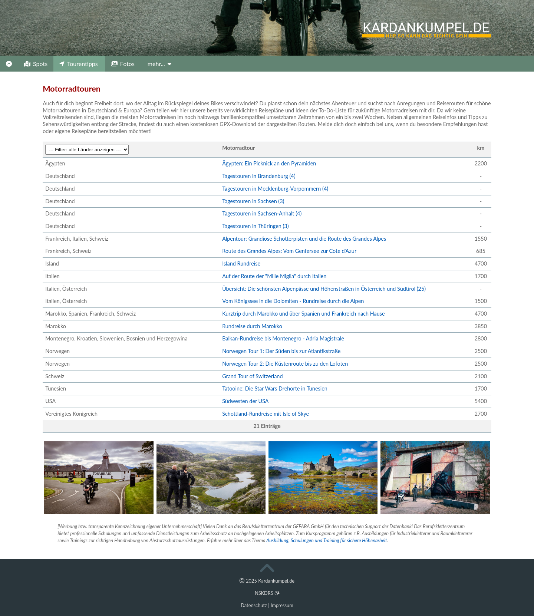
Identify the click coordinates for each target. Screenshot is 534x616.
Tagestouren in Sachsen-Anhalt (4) (261, 213)
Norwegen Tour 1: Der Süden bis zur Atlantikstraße (281, 351)
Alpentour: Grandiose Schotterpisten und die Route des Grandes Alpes (304, 238)
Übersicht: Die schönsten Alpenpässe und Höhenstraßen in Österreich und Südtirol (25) (324, 289)
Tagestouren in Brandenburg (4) (258, 176)
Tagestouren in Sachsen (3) (253, 201)
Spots (35, 63)
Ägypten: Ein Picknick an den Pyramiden (269, 163)
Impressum (282, 605)
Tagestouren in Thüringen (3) (255, 226)
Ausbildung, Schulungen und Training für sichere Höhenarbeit (326, 540)
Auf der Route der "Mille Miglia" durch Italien (274, 276)
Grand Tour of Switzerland (252, 376)
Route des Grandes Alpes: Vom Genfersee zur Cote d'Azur (289, 251)
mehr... (159, 63)
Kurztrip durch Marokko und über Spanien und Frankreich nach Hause (303, 313)
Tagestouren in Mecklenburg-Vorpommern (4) (275, 188)
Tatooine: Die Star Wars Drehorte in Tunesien (274, 388)
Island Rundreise (241, 263)
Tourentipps (78, 63)
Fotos (123, 63)
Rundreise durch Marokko (252, 326)
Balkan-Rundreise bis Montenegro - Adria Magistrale (283, 338)
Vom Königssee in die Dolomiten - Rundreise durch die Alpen (293, 301)
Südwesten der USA (245, 401)
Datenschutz (254, 605)
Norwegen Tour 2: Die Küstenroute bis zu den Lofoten (285, 363)
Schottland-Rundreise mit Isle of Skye (265, 414)
